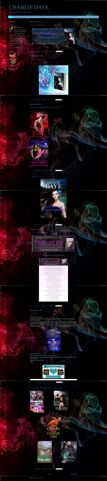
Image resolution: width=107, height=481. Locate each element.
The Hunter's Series (33, 17)
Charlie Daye (18, 27)
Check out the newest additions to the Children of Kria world (45, 108)
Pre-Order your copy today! (37, 59)
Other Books (50, 17)
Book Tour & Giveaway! (36, 233)
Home (10, 17)
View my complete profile (15, 47)
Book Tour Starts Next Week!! (37, 25)
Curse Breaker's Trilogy (18, 17)
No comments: (50, 51)
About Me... (72, 17)
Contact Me (66, 17)
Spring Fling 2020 (34, 314)
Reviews (56, 17)
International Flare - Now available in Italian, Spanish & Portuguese (46, 388)
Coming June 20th (34, 176)
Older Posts (73, 474)
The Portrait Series (42, 17)
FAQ (60, 17)
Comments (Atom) (40, 478)
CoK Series (26, 17)
